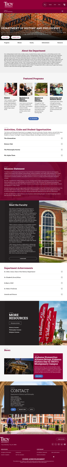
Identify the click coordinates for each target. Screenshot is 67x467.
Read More (39, 376)
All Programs (33, 118)
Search (8, 4)
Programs (6, 42)
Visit (55, 4)
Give (59, 4)
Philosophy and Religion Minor (56, 98)
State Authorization (55, 452)
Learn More (23, 258)
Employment (18, 452)
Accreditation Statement (42, 452)
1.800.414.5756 (61, 439)
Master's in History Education (39, 99)
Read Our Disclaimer (41, 454)
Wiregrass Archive (15, 323)
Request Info (16, 37)
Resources (60, 42)
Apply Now (5, 37)
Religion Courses (14, 332)
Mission (20, 42)
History (7, 97)
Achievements (45, 42)
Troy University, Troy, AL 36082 (8, 444)
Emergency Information (6, 452)
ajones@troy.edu (16, 403)
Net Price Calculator (20, 454)
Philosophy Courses (15, 330)
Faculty (32, 42)
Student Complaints (5, 454)
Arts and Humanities (8, 11)
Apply (50, 4)
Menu (64, 4)
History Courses (14, 327)
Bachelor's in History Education (24, 99)
